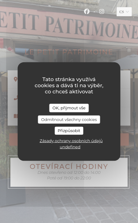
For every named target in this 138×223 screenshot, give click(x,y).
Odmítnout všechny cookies (69, 119)
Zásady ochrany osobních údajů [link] (71, 140)
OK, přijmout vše (69, 107)
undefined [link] (70, 146)
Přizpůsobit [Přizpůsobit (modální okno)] (69, 130)
